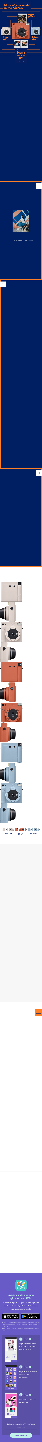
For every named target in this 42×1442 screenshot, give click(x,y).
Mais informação (21, 1435)
